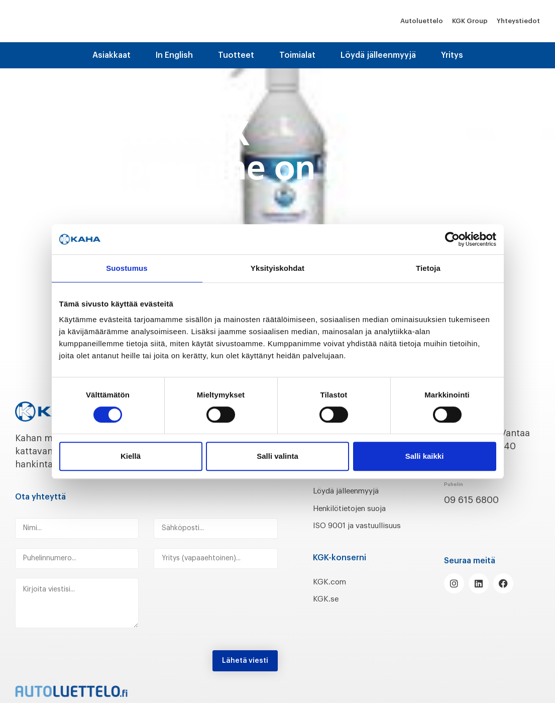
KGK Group (470, 21)
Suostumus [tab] (127, 268)
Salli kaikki (424, 456)
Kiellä (131, 456)
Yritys (452, 55)
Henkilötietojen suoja (359, 508)
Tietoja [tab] (428, 268)
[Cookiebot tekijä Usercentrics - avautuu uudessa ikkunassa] (452, 239)
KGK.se (328, 612)
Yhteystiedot (518, 21)
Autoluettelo (421, 21)
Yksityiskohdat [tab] (277, 268)
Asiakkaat (111, 55)
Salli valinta (277, 456)
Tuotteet (236, 55)
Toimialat (297, 55)
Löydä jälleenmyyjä (378, 55)
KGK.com (332, 594)
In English (174, 55)
